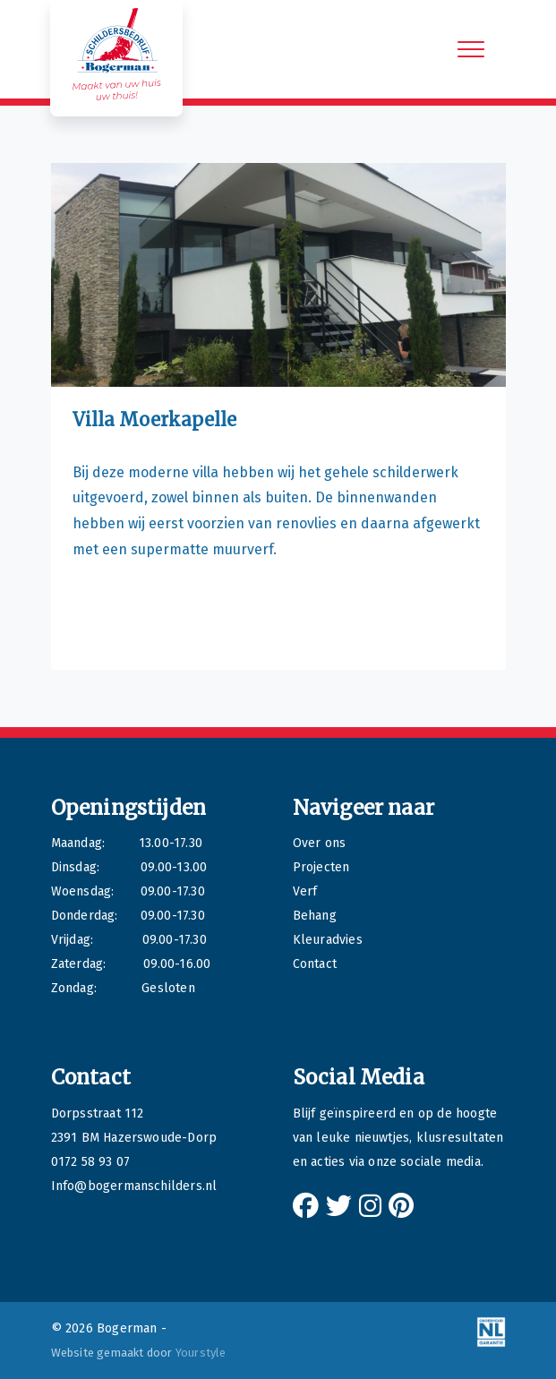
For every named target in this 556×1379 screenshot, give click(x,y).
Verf (305, 891)
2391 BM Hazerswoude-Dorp (134, 1137)
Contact (315, 964)
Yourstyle (200, 1352)
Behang (315, 915)
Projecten (321, 867)
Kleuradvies (328, 939)
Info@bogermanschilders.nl (134, 1186)
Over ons (319, 843)
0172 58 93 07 (91, 1161)
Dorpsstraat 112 (97, 1113)
